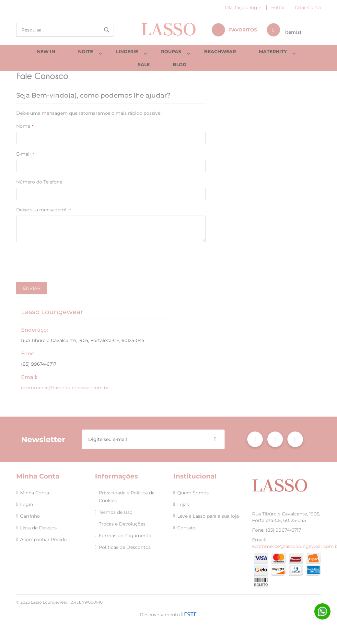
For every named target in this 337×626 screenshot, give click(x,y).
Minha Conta (34, 493)
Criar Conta (308, 7)
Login (26, 505)
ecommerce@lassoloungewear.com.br (65, 394)
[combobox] (64, 30)
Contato (186, 528)
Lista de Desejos (38, 528)
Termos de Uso (116, 512)
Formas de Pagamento (125, 536)
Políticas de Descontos (125, 547)
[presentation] (65, 269)
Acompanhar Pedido (43, 540)
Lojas (183, 505)
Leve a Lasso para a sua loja (208, 516)
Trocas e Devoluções (122, 524)
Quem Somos (193, 493)
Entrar (278, 7)
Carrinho (30, 516)
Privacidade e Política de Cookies (127, 497)
